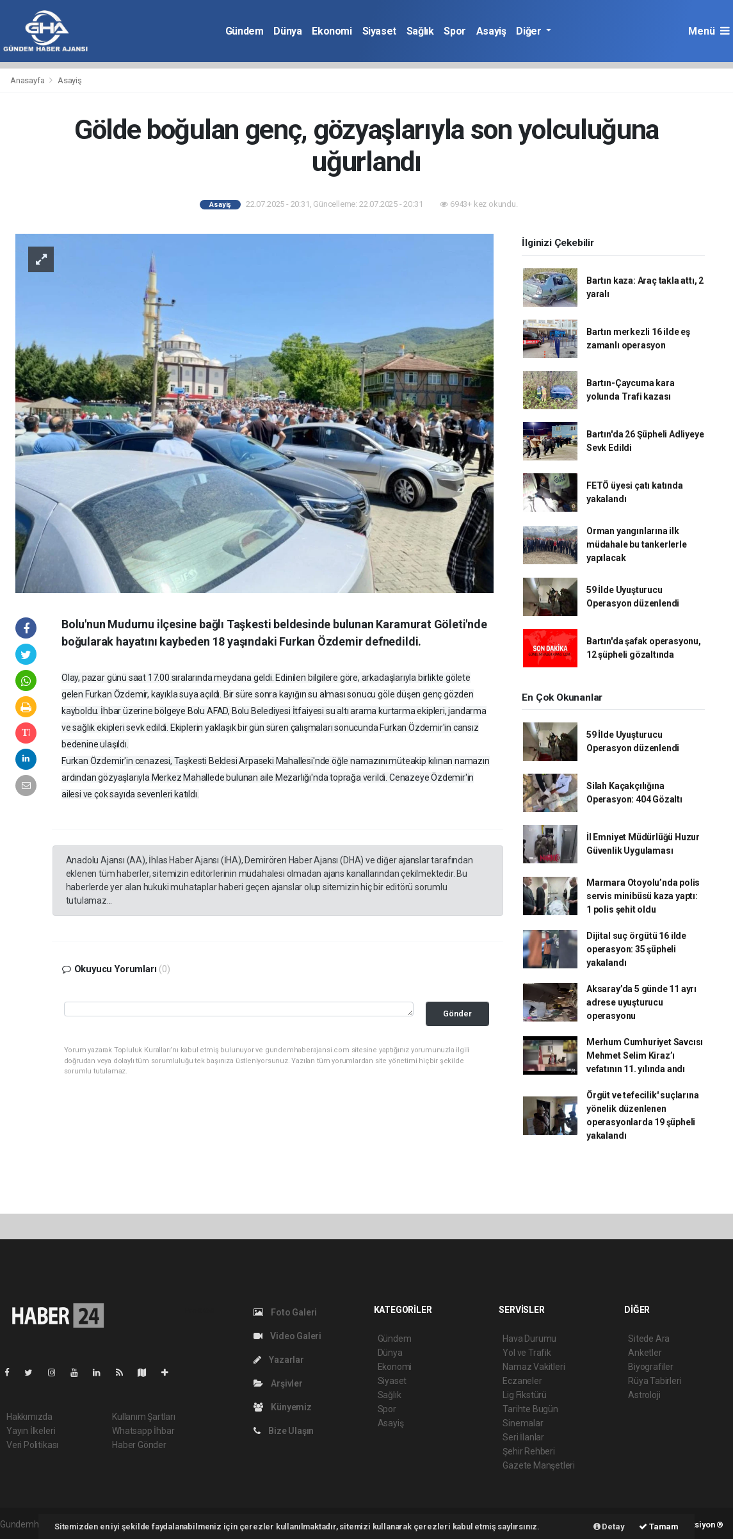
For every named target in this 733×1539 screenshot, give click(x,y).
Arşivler (278, 1383)
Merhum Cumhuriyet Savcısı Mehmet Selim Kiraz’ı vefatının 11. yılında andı (644, 1055)
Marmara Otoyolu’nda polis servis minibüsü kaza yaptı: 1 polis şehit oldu (643, 896)
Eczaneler (522, 1381)
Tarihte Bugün (530, 1409)
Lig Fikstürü (525, 1395)
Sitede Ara (649, 1338)
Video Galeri (287, 1336)
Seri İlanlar (523, 1437)
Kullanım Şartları (143, 1417)
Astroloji (644, 1395)
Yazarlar (279, 1360)
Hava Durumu (529, 1338)
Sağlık (420, 31)
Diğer (530, 31)
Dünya (287, 31)
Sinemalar (523, 1423)
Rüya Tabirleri (654, 1381)
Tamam (659, 1526)
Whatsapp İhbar (143, 1431)
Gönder (457, 1013)
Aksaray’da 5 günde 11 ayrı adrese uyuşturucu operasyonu (641, 1002)
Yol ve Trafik (527, 1353)
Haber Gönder (139, 1445)
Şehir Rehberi (529, 1451)
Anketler (644, 1353)
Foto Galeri (286, 1312)
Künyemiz (283, 1407)
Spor (454, 31)
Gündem (244, 31)
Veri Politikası (32, 1445)
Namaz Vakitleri (534, 1367)
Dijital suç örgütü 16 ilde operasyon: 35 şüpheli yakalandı (636, 949)
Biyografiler (650, 1367)
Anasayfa (28, 80)
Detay (609, 1526)
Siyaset (379, 31)
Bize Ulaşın (284, 1431)
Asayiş (491, 31)
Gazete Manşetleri (539, 1465)
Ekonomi (331, 31)
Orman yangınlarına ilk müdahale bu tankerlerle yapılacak (636, 544)
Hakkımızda (29, 1417)
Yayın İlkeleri (30, 1431)
